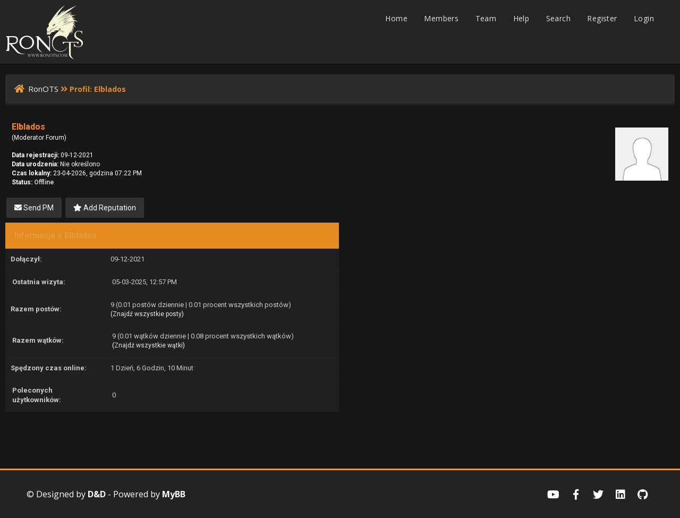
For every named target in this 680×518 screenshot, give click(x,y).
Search (558, 18)
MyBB (173, 494)
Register (602, 18)
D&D (97, 494)
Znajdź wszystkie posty (147, 314)
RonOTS (43, 88)
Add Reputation (104, 207)
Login (644, 18)
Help (521, 18)
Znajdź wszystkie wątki (148, 345)
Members (441, 18)
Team (486, 18)
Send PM (34, 207)
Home (396, 18)
